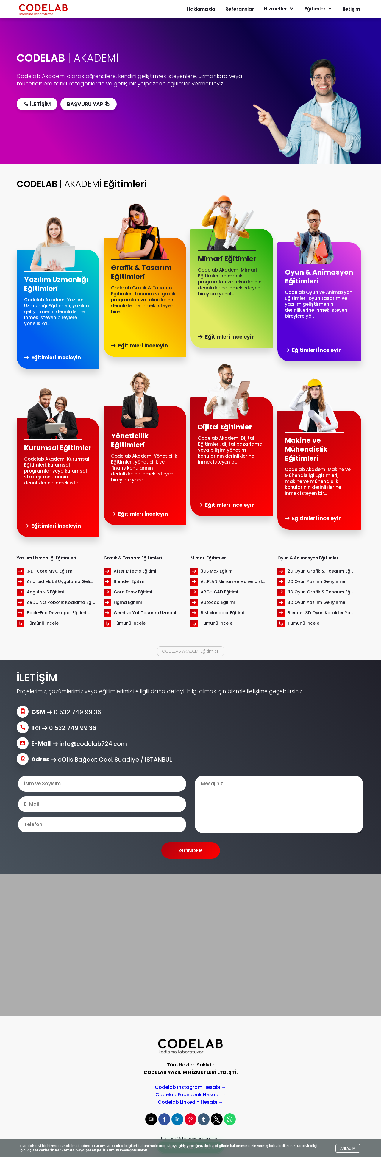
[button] (151, 1119)
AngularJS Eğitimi (40, 592)
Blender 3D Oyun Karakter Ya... (315, 613)
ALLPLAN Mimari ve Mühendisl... (227, 581)
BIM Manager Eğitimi (217, 613)
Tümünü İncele (38, 623)
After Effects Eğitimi (130, 571)
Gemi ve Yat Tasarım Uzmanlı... (142, 613)
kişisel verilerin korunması (51, 1149)
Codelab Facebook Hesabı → (190, 1094)
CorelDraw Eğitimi (128, 592)
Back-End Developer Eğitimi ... (53, 613)
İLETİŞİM (37, 104)
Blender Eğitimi (124, 581)
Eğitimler (319, 9)
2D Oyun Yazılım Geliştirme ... (313, 581)
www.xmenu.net (204, 1139)
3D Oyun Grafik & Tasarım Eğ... (315, 592)
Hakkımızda (201, 9)
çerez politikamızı (102, 1149)
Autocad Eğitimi (212, 602)
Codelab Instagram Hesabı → (190, 1087)
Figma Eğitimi (123, 602)
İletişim (351, 9)
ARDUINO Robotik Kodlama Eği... (56, 602)
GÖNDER (190, 850)
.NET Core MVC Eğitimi (45, 571)
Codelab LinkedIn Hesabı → (190, 1102)
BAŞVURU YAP (88, 104)
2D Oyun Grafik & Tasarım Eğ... (315, 571)
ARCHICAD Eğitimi (214, 592)
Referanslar (239, 9)
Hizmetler (279, 9)
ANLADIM (347, 1148)
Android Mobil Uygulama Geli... (55, 581)
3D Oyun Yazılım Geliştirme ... (313, 602)
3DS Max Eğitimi (211, 571)
